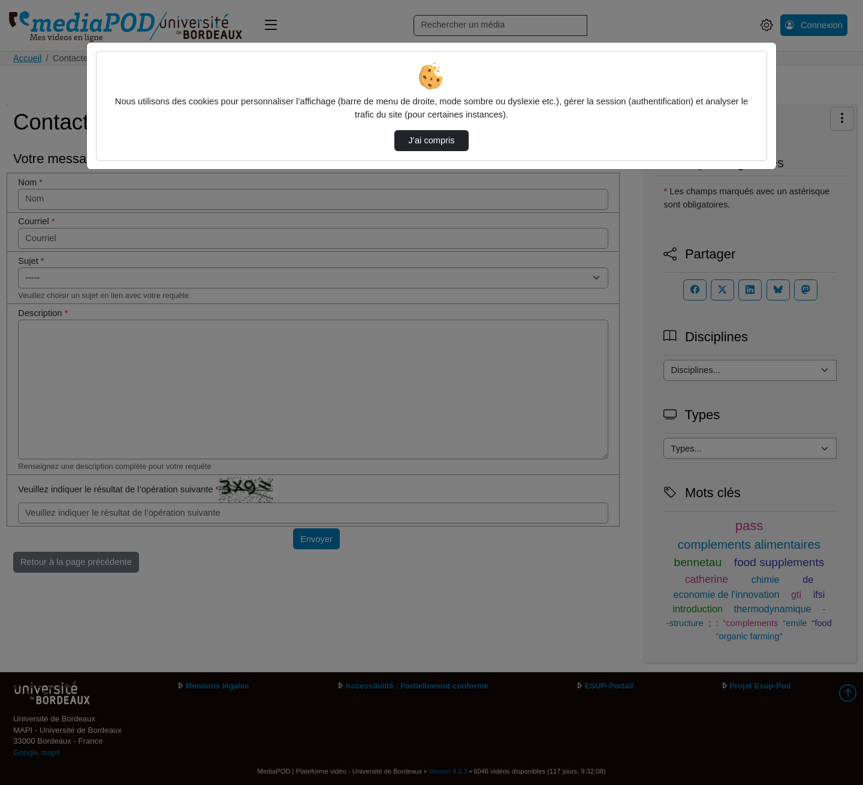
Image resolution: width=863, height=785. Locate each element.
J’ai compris (431, 140)
